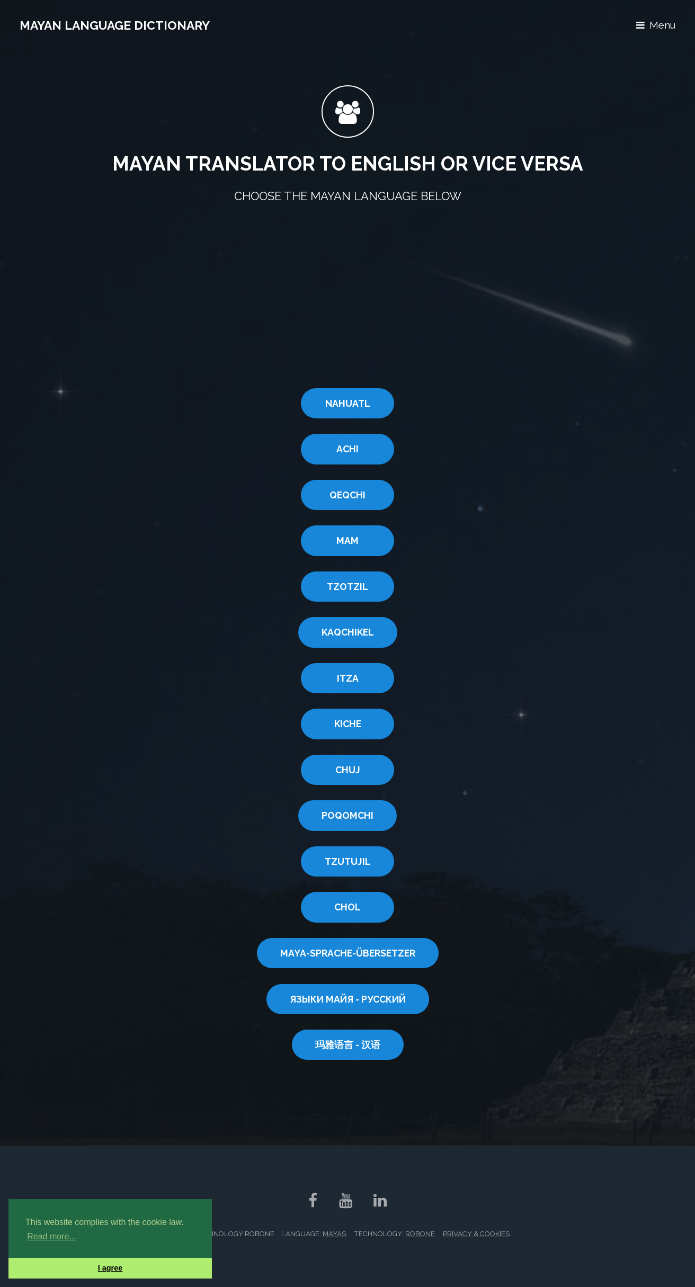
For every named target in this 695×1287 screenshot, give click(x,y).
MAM (347, 540)
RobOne (420, 1234)
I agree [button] (110, 1268)
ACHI (347, 448)
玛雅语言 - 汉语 (347, 1044)
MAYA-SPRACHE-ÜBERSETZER (347, 953)
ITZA (348, 678)
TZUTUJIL (348, 861)
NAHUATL (347, 403)
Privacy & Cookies (476, 1234)
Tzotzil (347, 586)
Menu (662, 25)
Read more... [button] (51, 1236)
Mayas (334, 1234)
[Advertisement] (347, 298)
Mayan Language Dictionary (115, 25)
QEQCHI (347, 495)
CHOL (347, 907)
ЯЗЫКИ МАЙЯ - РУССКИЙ (348, 999)
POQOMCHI (347, 815)
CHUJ (347, 769)
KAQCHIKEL (348, 632)
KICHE (347, 723)
